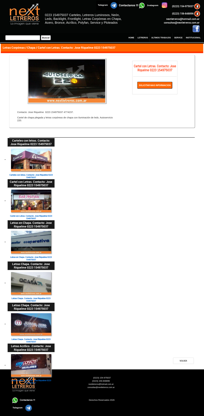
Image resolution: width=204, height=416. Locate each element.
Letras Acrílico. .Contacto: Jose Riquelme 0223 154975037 (31, 381)
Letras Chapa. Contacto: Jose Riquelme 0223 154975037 (31, 299)
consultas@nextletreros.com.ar (182, 22)
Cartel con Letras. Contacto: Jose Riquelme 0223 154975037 (31, 217)
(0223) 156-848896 (186, 13)
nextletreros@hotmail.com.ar (183, 19)
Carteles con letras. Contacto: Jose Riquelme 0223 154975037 (31, 176)
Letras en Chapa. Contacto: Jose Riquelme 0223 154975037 (31, 258)
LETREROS (143, 38)
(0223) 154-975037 (186, 6)
